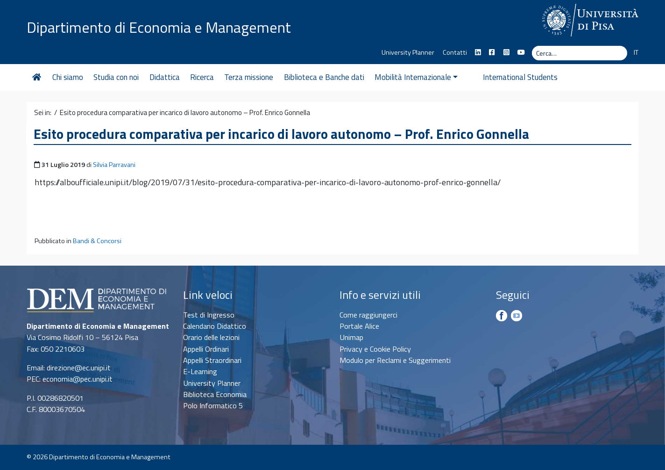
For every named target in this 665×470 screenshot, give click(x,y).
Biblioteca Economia (215, 394)
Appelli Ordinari (206, 348)
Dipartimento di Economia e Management (159, 27)
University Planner (408, 52)
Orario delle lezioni (211, 337)
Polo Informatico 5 (213, 405)
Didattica (164, 77)
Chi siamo (67, 77)
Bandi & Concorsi (97, 241)
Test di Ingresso (208, 314)
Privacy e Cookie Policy (375, 348)
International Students (505, 77)
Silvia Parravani (114, 164)
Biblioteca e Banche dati (324, 77)
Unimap (351, 337)
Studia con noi (116, 77)
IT (636, 52)
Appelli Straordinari (212, 360)
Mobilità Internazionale (416, 77)
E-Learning (200, 371)
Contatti (455, 52)
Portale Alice (359, 326)
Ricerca (202, 77)
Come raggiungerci (368, 314)
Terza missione (248, 77)
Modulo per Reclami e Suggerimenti (395, 360)
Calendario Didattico (214, 326)
